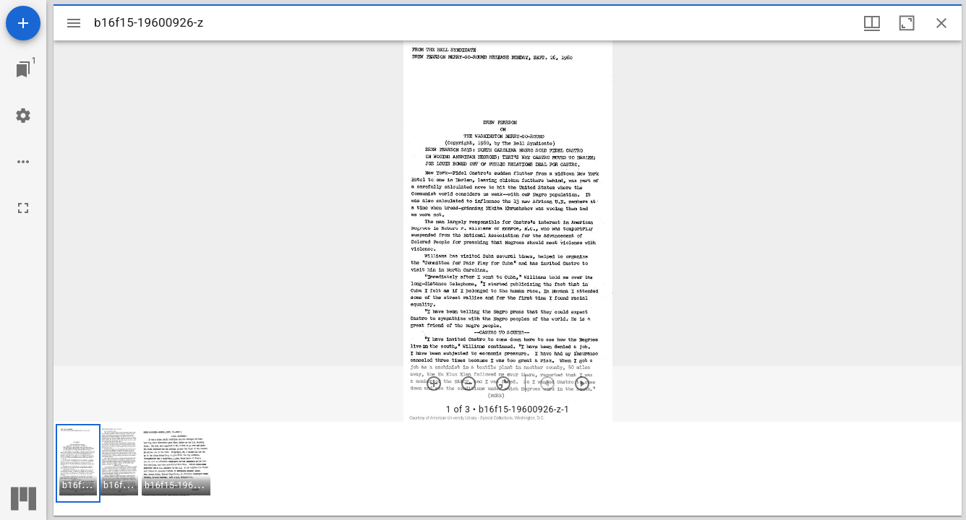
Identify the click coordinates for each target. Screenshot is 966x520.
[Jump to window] (23, 69)
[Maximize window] (906, 23)
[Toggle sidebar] (73, 23)
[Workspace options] (23, 161)
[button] (78, 463)
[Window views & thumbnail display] (872, 23)
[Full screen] (23, 208)
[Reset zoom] (503, 383)
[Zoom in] (433, 383)
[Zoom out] (468, 383)
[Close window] (941, 23)
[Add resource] (23, 23)
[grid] (508, 469)
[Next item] (582, 383)
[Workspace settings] (23, 115)
